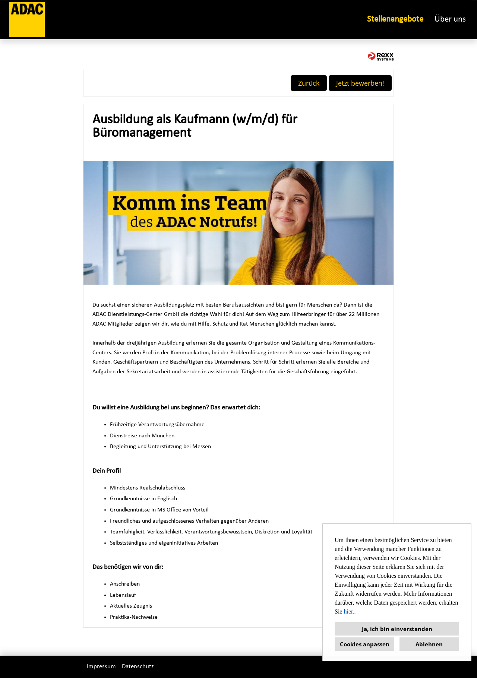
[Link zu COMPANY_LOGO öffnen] (27, 19)
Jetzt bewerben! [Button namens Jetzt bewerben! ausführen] (360, 83)
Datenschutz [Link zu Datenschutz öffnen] (138, 666)
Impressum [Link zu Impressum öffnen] (101, 666)
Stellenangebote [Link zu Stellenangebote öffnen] (395, 19)
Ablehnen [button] (429, 644)
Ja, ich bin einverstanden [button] (397, 629)
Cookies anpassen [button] (364, 644)
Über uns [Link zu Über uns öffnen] (450, 19)
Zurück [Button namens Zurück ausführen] (308, 83)
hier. (349, 611)
